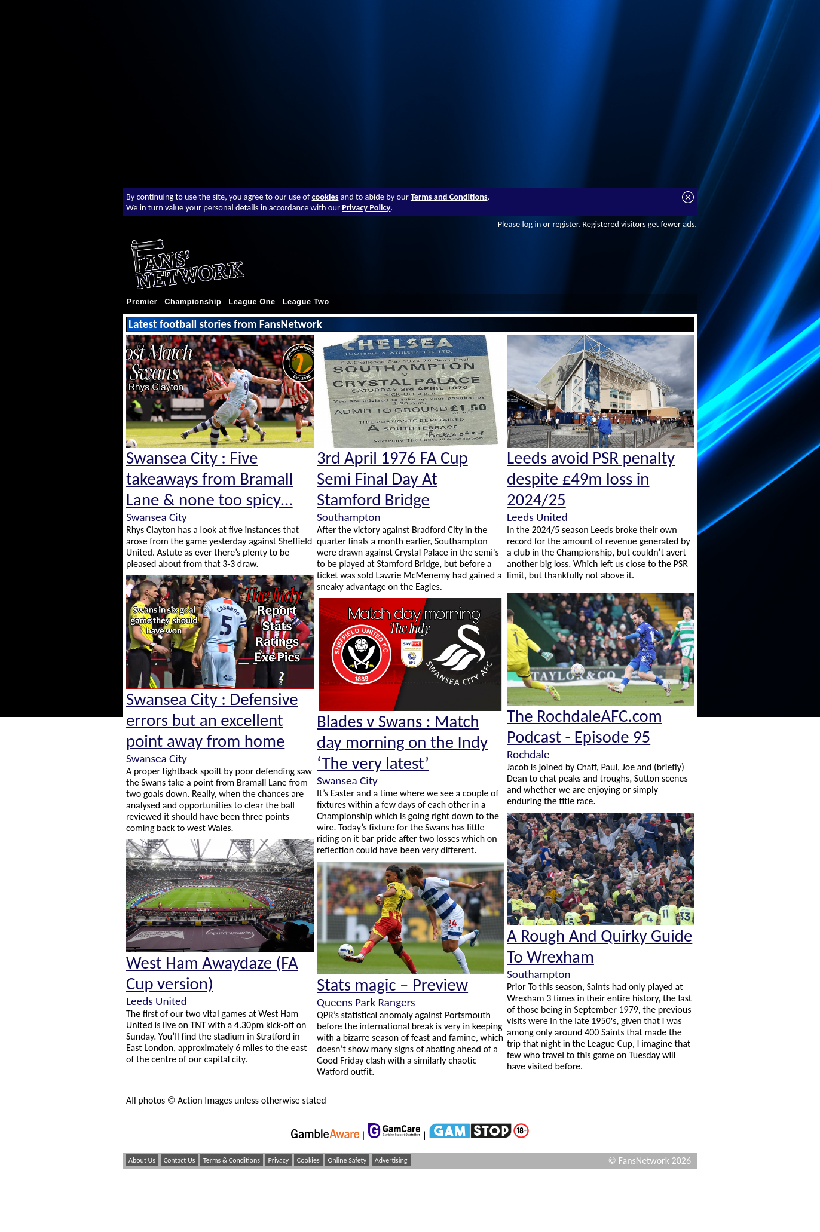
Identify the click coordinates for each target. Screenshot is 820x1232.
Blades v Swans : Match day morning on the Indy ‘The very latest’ (402, 742)
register (565, 224)
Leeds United (156, 1001)
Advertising (391, 1160)
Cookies (308, 1160)
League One (251, 302)
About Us (141, 1160)
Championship (192, 302)
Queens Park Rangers (366, 1002)
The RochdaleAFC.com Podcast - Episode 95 (584, 726)
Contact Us (179, 1160)
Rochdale (528, 754)
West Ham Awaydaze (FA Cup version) (212, 973)
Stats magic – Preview (392, 984)
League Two (306, 302)
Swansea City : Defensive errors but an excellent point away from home (212, 720)
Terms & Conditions (231, 1160)
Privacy (278, 1160)
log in (531, 224)
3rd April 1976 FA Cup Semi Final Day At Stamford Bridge (392, 479)
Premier (142, 302)
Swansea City (156, 517)
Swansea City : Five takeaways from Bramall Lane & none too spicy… (209, 479)
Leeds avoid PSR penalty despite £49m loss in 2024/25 (591, 479)
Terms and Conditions (449, 196)
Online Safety (347, 1160)
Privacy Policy (366, 207)
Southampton (348, 517)
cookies (325, 196)
